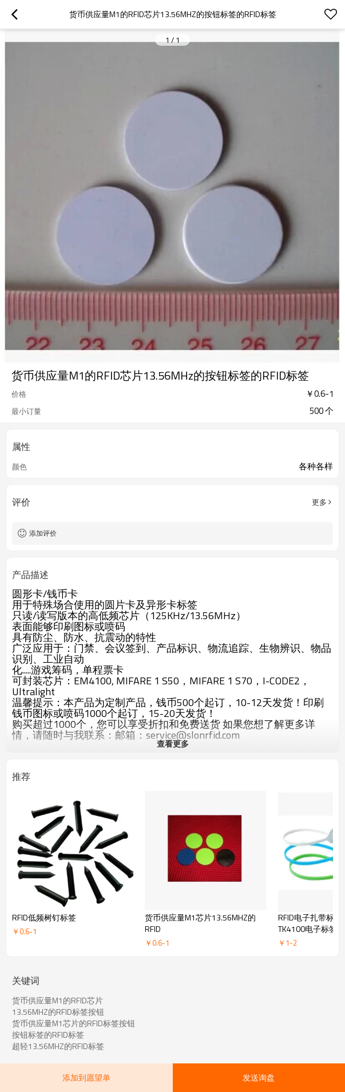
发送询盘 (259, 1077)
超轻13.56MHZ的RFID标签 (58, 1046)
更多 (319, 502)
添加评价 (43, 533)
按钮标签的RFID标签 (48, 1035)
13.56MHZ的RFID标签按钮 (58, 1012)
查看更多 (173, 744)
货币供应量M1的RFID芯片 (57, 1000)
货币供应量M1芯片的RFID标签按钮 (73, 1023)
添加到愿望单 (86, 1077)
